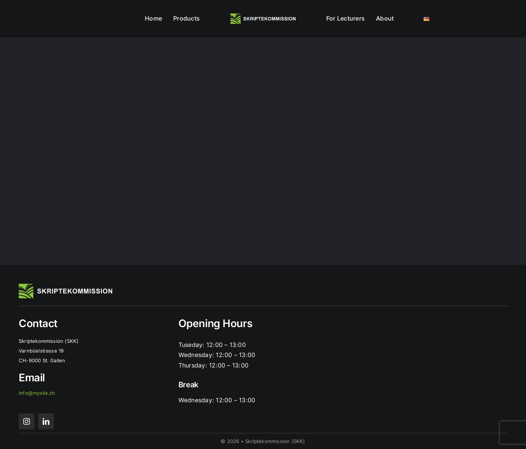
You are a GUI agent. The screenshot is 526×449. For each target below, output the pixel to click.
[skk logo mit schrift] (263, 16)
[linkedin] (46, 421)
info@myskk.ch (37, 393)
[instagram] (26, 421)
